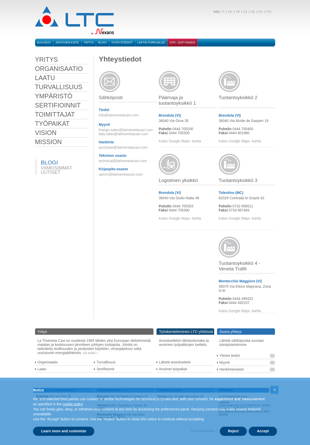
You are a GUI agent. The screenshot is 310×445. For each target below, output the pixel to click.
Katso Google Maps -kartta (180, 141)
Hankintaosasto (232, 369)
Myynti (225, 362)
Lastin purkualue (151, 42)
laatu (45, 77)
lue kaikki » (90, 353)
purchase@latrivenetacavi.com (123, 147)
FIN (269, 11)
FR (238, 11)
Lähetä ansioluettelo (175, 362)
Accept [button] (263, 431)
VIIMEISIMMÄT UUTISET (56, 170)
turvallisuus (59, 86)
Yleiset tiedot (230, 356)
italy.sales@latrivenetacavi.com (123, 134)
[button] (274, 390)
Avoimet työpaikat (173, 369)
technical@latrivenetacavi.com (123, 161)
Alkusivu (44, 42)
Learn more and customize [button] (63, 431)
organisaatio (59, 68)
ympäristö (53, 96)
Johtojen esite (67, 42)
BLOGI (102, 42)
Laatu (42, 369)
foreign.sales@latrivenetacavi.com (126, 130)
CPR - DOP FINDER (182, 42)
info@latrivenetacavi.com (119, 115)
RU (261, 11)
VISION (46, 132)
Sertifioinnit (105, 369)
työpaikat (52, 123)
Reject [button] (233, 431)
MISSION (48, 141)
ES (245, 11)
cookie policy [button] (73, 404)
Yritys (89, 42)
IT (223, 11)
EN (230, 11)
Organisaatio (48, 362)
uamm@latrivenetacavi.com (121, 174)
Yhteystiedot (122, 42)
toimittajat (55, 114)
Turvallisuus (106, 362)
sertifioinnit (58, 105)
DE (253, 11)
